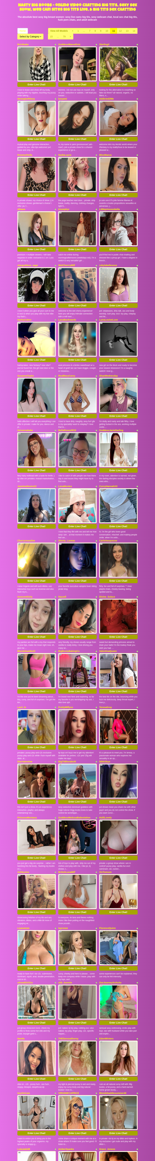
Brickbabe (23, 44)
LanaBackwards (67, 287)
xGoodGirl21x (25, 873)
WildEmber (105, 1068)
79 (64, 36)
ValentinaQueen (108, 580)
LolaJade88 (23, 1020)
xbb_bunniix (65, 873)
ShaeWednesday (108, 337)
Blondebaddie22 (26, 580)
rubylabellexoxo (108, 239)
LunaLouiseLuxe (108, 287)
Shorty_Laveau (66, 482)
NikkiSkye (104, 678)
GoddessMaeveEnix (69, 44)
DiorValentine (24, 678)
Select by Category (30, 36)
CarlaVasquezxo (108, 482)
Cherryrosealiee (26, 482)
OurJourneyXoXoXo (110, 873)
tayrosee (63, 825)
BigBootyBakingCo (69, 580)
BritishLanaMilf (66, 775)
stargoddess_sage (27, 239)
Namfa (21, 922)
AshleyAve (23, 775)
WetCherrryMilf (66, 239)
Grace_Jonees (107, 1020)
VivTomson (105, 775)
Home (23, 31)
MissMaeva (105, 142)
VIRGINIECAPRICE (68, 970)
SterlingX (104, 44)
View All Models (59, 31)
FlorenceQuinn (107, 825)
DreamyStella (24, 142)
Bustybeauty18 (66, 1068)
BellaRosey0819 (67, 385)
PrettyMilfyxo (65, 630)
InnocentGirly (24, 532)
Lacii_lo (21, 630)
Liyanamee (23, 825)
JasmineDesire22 (26, 434)
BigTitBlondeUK (67, 678)
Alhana (21, 190)
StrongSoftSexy (26, 92)
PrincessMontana (27, 727)
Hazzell (62, 532)
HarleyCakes (24, 287)
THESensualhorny (68, 922)
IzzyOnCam (23, 970)
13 (127, 31)
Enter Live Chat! (36, 78)
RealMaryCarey (66, 337)
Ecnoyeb (22, 1068)
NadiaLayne (64, 142)
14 (134, 31)
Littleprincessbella (109, 190)
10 (107, 31)
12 (120, 31)
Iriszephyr (63, 190)
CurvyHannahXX (108, 434)
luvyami (62, 92)
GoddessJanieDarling (111, 385)
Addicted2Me (106, 92)
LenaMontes (65, 434)
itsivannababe (25, 385)
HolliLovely (105, 727)
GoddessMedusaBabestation (74, 727)
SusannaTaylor (25, 337)
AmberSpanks (66, 1020)
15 (51, 36)
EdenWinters (106, 922)
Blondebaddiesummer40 (112, 970)
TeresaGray (105, 630)
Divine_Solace (107, 532)
